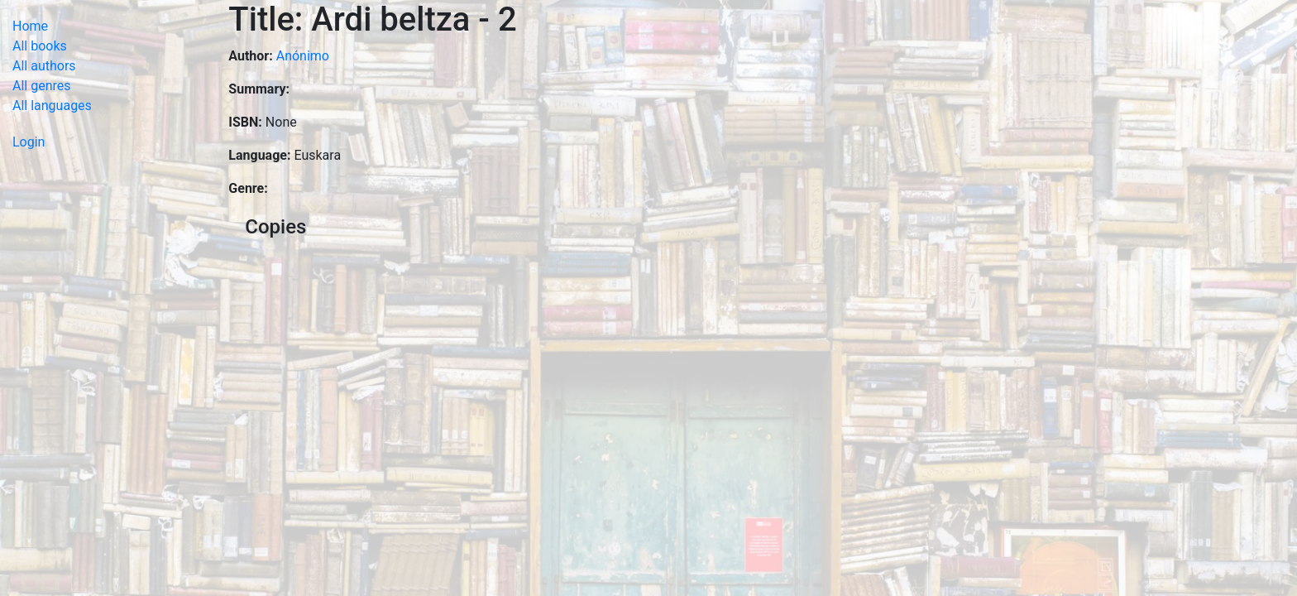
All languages (52, 105)
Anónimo (302, 56)
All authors (44, 66)
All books (39, 46)
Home (30, 26)
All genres (41, 86)
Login (28, 142)
